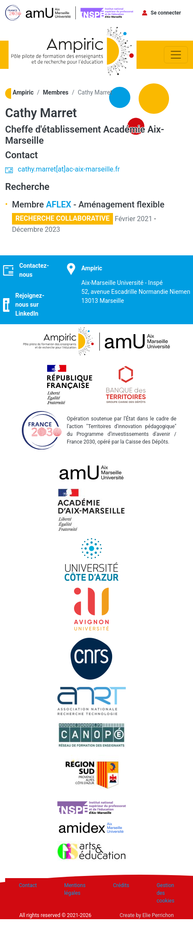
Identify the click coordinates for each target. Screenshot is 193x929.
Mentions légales (75, 889)
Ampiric (23, 92)
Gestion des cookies (166, 893)
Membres (55, 92)
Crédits (121, 885)
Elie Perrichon (158, 915)
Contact (28, 885)
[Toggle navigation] (176, 54)
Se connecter (166, 13)
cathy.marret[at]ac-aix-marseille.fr (69, 169)
